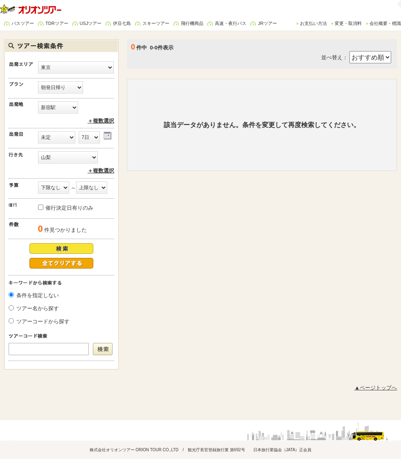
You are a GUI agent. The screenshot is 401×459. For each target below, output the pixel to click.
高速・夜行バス (230, 23)
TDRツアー (56, 23)
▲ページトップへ (375, 388)
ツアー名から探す (37, 308)
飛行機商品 (192, 23)
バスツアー (22, 23)
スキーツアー (155, 23)
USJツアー (91, 23)
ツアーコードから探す (43, 321)
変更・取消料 (348, 23)
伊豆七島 (122, 23)
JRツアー (267, 23)
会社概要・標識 (385, 23)
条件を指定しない (37, 295)
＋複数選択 (101, 121)
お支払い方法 (313, 23)
